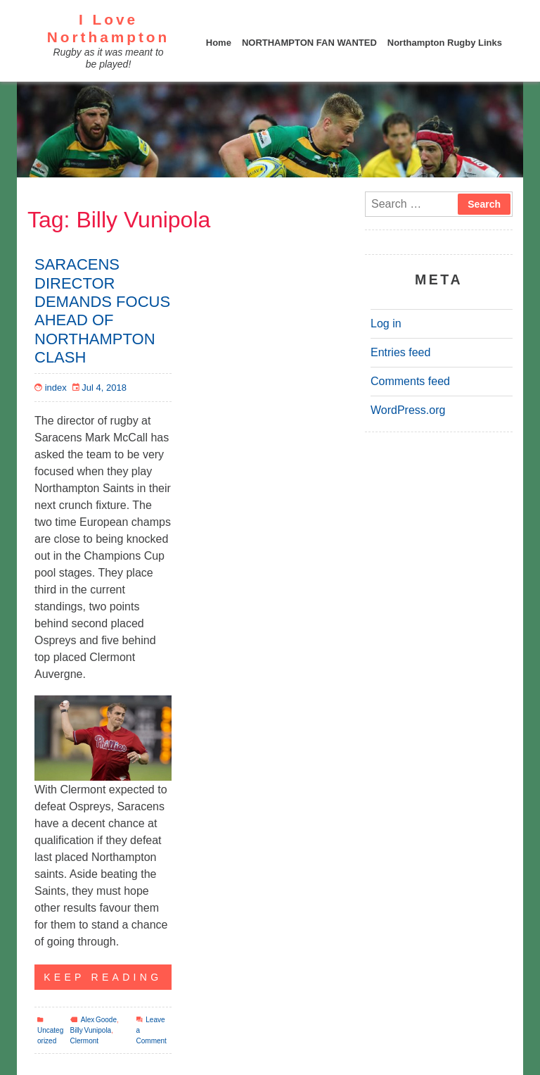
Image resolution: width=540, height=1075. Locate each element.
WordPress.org (408, 410)
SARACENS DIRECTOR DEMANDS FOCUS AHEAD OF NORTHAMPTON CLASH (102, 311)
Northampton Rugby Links (444, 42)
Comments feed (410, 381)
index (56, 387)
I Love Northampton (108, 28)
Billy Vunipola (91, 1030)
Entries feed (400, 352)
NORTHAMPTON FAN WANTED (309, 42)
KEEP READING (98, 973)
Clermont (84, 1041)
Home (218, 42)
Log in (386, 323)
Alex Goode (99, 1020)
